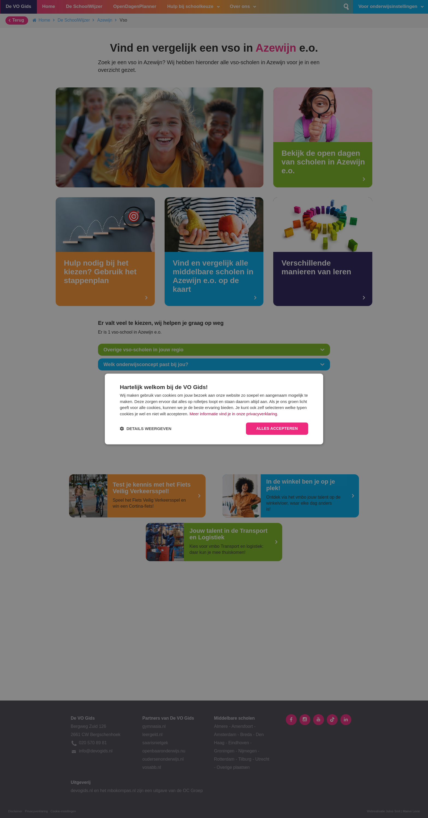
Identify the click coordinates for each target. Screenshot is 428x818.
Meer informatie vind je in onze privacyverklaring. (233, 413)
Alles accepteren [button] (277, 428)
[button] (145, 429)
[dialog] (214, 408)
